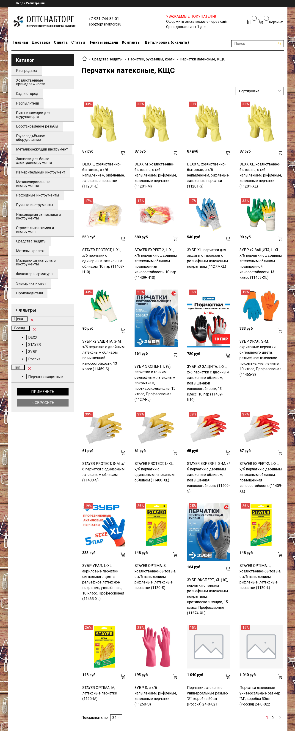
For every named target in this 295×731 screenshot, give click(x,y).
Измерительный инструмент (40, 172)
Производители (29, 293)
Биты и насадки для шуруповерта (33, 115)
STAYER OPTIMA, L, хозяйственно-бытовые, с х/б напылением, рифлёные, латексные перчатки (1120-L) (260, 576)
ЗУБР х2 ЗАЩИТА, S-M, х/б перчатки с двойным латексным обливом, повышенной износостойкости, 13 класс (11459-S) (103, 355)
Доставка (41, 42)
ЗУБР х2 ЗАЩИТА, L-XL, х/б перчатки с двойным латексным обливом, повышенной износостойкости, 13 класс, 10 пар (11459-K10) (208, 383)
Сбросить (44, 403)
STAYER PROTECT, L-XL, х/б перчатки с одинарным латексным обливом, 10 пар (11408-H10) (103, 261)
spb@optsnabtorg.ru (105, 24)
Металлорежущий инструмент (42, 149)
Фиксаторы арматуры (34, 274)
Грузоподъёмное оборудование (30, 138)
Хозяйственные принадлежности (30, 82)
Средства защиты (107, 59)
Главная (20, 42)
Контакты (131, 42)
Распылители (27, 103)
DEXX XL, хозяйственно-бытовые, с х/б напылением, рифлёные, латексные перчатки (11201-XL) (261, 175)
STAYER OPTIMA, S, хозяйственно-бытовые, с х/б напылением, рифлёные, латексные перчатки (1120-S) (155, 576)
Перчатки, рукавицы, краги (151, 59)
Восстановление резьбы (37, 126)
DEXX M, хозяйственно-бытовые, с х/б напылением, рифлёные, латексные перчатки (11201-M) (156, 175)
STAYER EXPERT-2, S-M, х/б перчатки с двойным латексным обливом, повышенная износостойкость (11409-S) (208, 477)
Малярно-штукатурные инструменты (36, 262)
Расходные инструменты (37, 195)
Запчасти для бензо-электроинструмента (34, 161)
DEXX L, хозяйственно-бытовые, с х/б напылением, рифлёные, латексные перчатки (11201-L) (103, 175)
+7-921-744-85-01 (104, 19)
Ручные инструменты (34, 205)
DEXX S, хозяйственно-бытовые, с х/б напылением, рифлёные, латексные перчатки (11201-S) (208, 175)
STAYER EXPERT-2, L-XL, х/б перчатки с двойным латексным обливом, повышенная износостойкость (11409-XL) (261, 477)
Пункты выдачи (103, 42)
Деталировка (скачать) (166, 42)
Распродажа (26, 70)
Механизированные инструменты (33, 184)
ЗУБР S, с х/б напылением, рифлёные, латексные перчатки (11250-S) (156, 695)
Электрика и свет (31, 283)
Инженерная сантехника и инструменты (38, 216)
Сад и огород (27, 93)
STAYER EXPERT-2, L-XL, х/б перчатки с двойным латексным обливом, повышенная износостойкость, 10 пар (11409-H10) (156, 264)
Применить (42, 392)
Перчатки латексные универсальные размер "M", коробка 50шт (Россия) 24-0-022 (260, 695)
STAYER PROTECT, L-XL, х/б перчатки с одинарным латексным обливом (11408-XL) (154, 471)
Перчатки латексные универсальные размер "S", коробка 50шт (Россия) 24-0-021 (207, 695)
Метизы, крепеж (30, 251)
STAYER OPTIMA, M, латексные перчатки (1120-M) (99, 693)
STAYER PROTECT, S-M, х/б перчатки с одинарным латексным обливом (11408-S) (103, 471)
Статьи (78, 42)
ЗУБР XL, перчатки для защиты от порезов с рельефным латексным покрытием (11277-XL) (207, 258)
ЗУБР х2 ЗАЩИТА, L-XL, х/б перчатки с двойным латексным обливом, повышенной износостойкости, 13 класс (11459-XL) (261, 264)
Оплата (61, 42)
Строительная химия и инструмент (35, 230)
